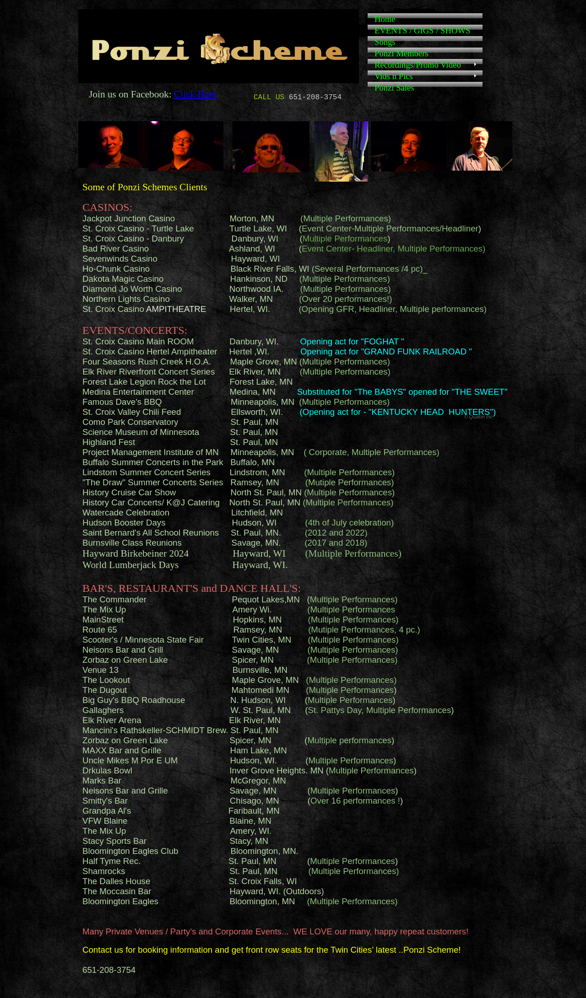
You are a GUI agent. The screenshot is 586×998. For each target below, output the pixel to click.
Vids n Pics (393, 76)
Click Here (195, 94)
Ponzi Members (401, 53)
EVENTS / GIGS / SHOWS (422, 30)
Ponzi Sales (394, 87)
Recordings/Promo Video (417, 65)
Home (385, 19)
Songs (385, 42)
